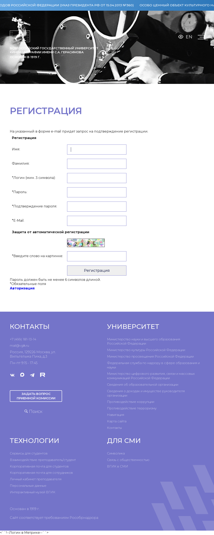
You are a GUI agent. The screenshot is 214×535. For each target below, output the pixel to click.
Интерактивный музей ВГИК (32, 492)
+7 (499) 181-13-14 (23, 339)
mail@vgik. (18, 346)
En (189, 36)
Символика (116, 453)
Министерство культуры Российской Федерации (146, 350)
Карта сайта (116, 421)
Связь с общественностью (128, 460)
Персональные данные (28, 486)
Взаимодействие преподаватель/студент (43, 460)
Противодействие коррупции (130, 402)
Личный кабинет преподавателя (35, 479)
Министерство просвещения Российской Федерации (150, 356)
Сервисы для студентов (29, 453)
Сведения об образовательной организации (142, 385)
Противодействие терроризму (132, 408)
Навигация (115, 415)
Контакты (114, 428)
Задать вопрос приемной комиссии (36, 396)
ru (27, 346)
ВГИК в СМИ (117, 466)
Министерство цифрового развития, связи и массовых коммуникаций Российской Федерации (151, 376)
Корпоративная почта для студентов (39, 466)
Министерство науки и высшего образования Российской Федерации (143, 341)
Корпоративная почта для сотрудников (41, 473)
